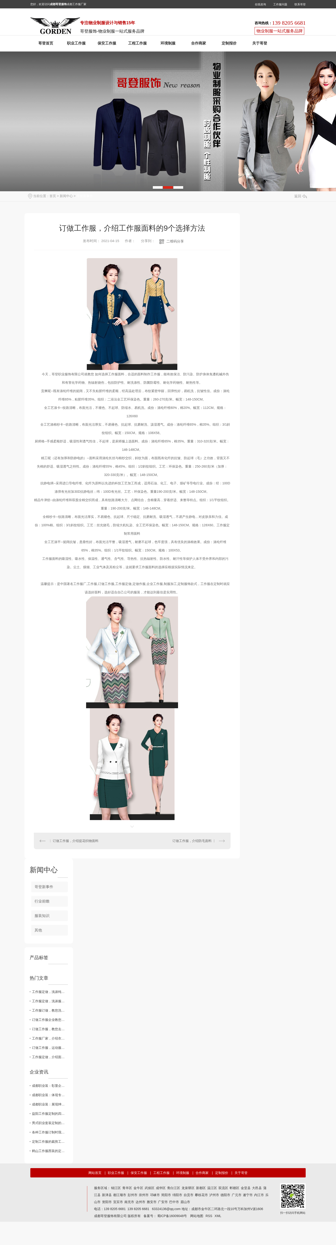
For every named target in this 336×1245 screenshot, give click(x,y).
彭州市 (132, 1195)
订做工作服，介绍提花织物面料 (75, 841)
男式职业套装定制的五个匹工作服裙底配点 (50, 1123)
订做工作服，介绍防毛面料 (192, 841)
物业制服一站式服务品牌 (279, 31)
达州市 (140, 1202)
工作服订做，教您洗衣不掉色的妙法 (50, 1010)
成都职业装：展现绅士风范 (50, 1104)
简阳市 (166, 1195)
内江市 (259, 1195)
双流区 (223, 1188)
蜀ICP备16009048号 (172, 1216)
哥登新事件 (85, 196)
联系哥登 (300, 4)
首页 (52, 196)
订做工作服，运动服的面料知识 (50, 1048)
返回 (300, 196)
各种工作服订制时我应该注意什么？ (50, 1132)
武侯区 (149, 1188)
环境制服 (168, 43)
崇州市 (144, 1195)
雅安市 (152, 1202)
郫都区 (234, 1188)
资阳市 (107, 1202)
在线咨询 (260, 4)
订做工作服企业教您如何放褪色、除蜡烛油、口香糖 (50, 1020)
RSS (209, 1216)
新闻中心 (66, 196)
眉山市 (185, 1202)
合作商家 (198, 43)
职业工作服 (76, 43)
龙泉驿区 (188, 1188)
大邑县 (257, 1188)
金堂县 (246, 1188)
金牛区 (138, 1188)
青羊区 (127, 1188)
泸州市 (214, 1195)
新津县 (107, 1195)
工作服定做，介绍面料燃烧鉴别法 (50, 1057)
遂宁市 (248, 1195)
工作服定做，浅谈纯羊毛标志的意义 (50, 992)
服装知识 (42, 916)
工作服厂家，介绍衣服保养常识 (50, 1038)
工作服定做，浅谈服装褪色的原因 (50, 1001)
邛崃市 (155, 1195)
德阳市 (225, 1195)
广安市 (163, 1202)
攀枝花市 (201, 1195)
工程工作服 (137, 43)
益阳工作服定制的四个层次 (50, 1113)
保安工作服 (107, 43)
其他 (38, 930)
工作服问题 (280, 4)
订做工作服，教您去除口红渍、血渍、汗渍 (50, 1029)
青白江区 (173, 1188)
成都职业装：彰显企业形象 (50, 1086)
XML (218, 1216)
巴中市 (174, 1202)
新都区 (201, 1188)
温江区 (212, 1188)
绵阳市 (177, 1195)
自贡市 (188, 1195)
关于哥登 (259, 43)
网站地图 (196, 1216)
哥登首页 (45, 43)
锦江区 (116, 1188)
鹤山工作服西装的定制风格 (50, 1151)
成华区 (161, 1188)
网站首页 (95, 1173)
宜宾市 (118, 1202)
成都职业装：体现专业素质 (50, 1095)
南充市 (129, 1202)
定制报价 (229, 43)
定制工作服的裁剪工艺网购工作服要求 (50, 1141)
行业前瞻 (42, 901)
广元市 (237, 1195)
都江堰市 (119, 1195)
